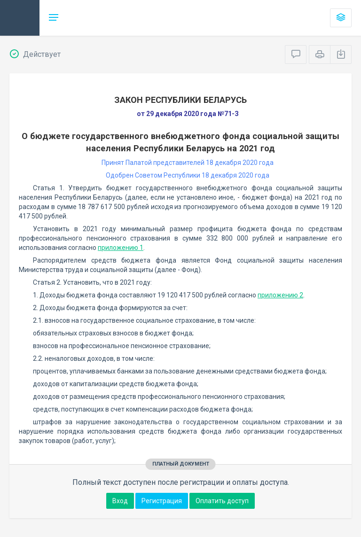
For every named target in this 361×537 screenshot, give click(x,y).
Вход (120, 501)
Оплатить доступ (222, 501)
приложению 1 (120, 247)
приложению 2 (280, 295)
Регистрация (161, 501)
